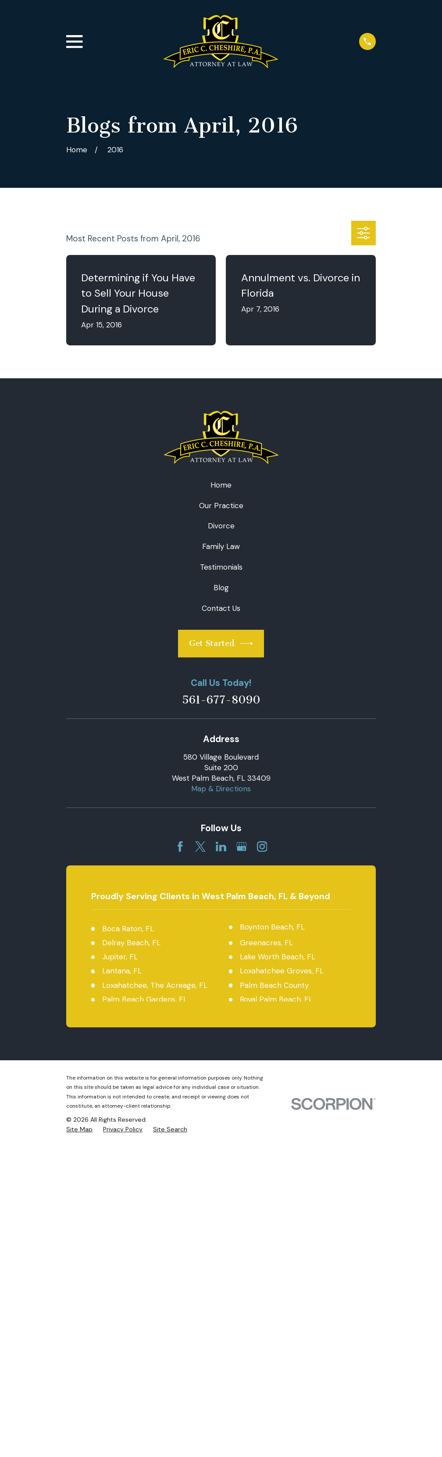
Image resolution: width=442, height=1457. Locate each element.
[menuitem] (79, 1129)
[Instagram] (262, 846)
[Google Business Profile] (241, 846)
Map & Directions (221, 788)
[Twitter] (200, 846)
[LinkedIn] (221, 846)
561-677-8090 (221, 700)
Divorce (221, 526)
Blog (221, 587)
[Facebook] (180, 846)
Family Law (221, 546)
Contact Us (221, 608)
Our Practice (221, 505)
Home (221, 485)
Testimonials (221, 567)
